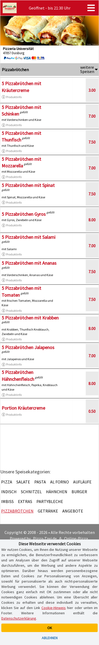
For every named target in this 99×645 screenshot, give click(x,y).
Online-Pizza (76, 538)
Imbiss (7, 501)
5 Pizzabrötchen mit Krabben (30, 318)
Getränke (48, 511)
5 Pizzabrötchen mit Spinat (28, 185)
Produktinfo (12, 97)
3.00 (92, 90)
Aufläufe (82, 481)
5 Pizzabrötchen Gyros (24, 214)
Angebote (72, 511)
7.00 (92, 116)
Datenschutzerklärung (18, 618)
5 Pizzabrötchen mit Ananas (29, 263)
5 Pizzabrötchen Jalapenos (28, 347)
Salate (23, 481)
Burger (79, 491)
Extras (25, 501)
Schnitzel (31, 491)
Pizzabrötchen (17, 511)
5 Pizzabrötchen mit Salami (28, 237)
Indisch (9, 491)
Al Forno (59, 481)
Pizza (6, 481)
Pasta (40, 481)
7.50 (92, 142)
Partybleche (49, 501)
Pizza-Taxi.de (45, 538)
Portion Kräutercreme (23, 408)
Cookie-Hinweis (53, 607)
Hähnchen (56, 491)
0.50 (92, 411)
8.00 (92, 219)
